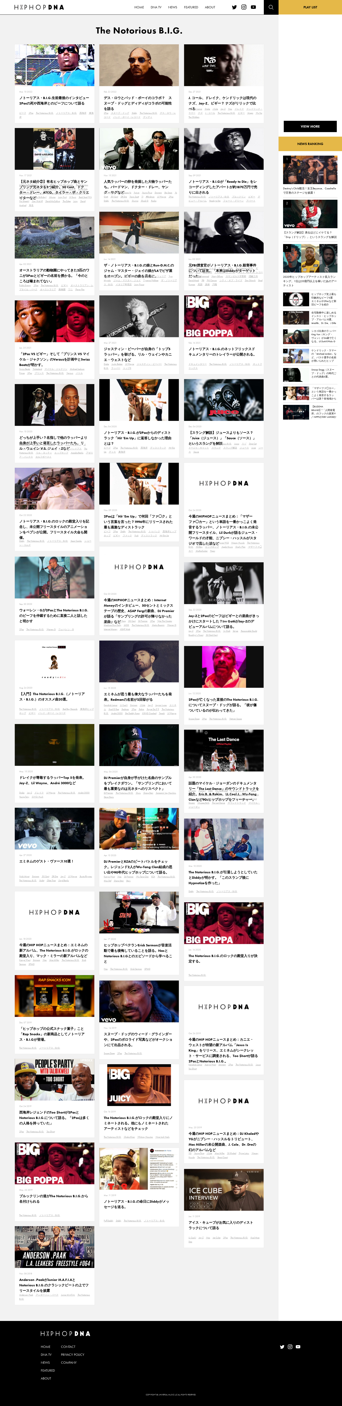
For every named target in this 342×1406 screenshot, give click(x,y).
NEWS (45, 1362)
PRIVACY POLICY (72, 1354)
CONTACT (68, 1346)
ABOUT (46, 1378)
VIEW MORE (310, 126)
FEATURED (48, 1370)
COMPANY (69, 1362)
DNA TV (46, 1354)
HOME (45, 1346)
